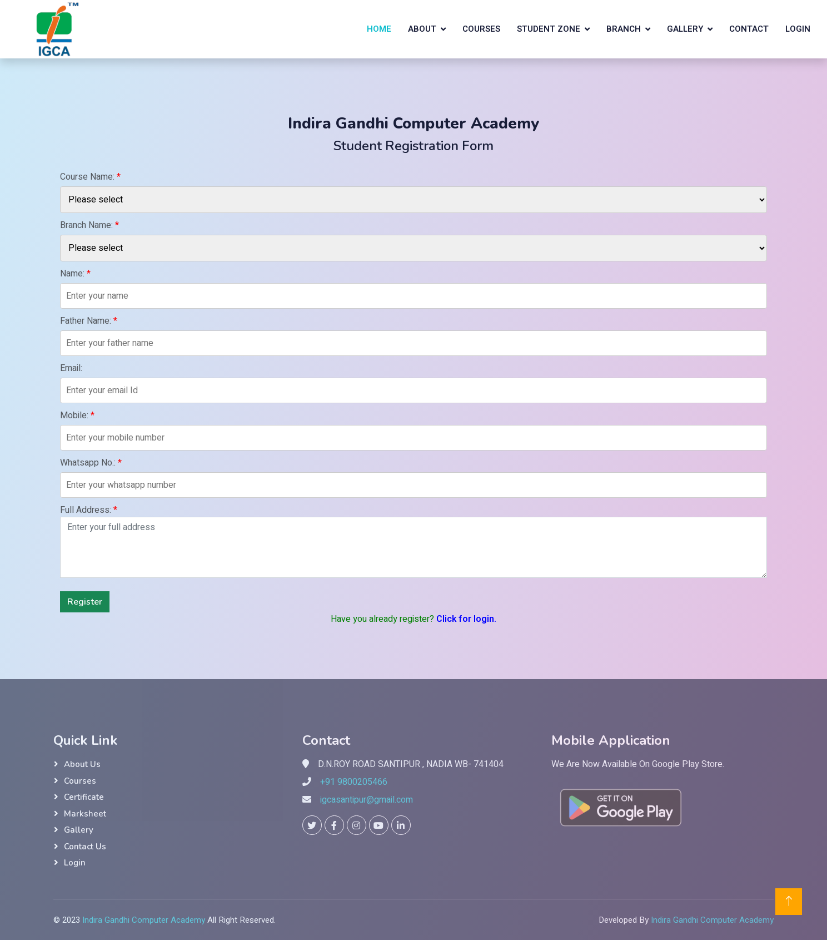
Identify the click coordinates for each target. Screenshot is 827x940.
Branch (623, 29)
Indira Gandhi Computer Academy (143, 920)
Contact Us (85, 846)
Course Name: (90, 177)
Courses (481, 29)
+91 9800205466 (353, 782)
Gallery (685, 29)
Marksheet (85, 813)
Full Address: (88, 510)
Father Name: (88, 321)
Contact (749, 29)
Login (797, 29)
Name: (75, 273)
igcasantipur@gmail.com (366, 800)
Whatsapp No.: (91, 462)
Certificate (84, 797)
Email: (71, 368)
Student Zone (548, 29)
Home (379, 29)
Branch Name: (89, 225)
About (422, 29)
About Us (82, 764)
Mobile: (77, 415)
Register (84, 602)
